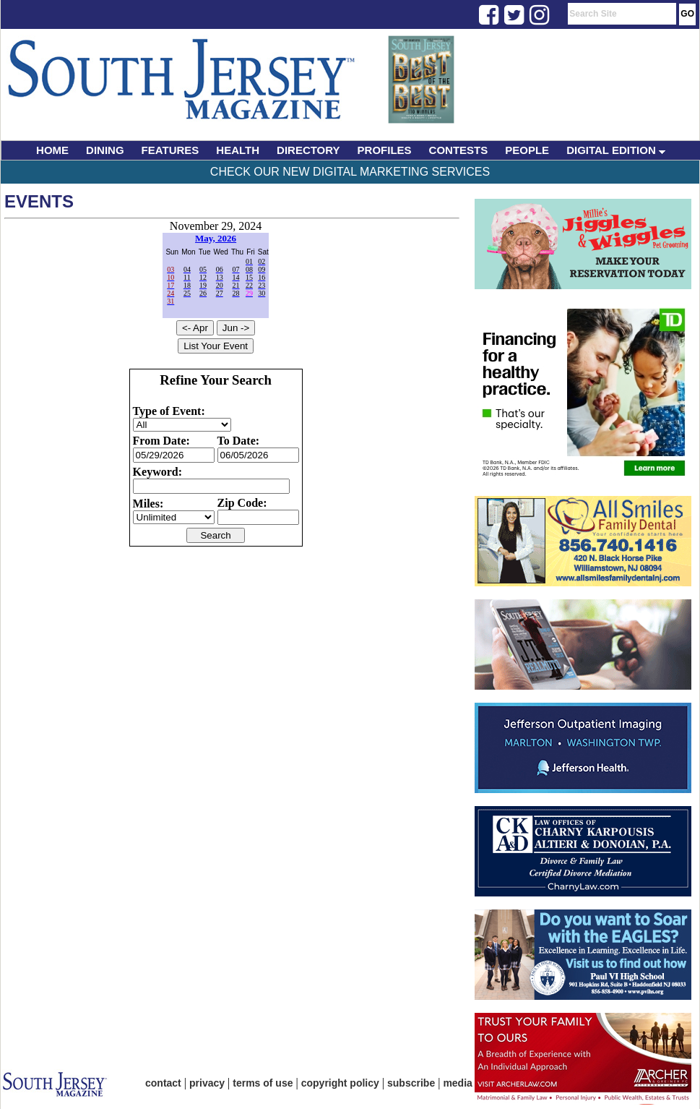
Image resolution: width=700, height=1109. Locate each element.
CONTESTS (458, 150)
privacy (207, 1083)
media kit (465, 1083)
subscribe (411, 1083)
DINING (105, 150)
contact (163, 1083)
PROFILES (385, 150)
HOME (52, 150)
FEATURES (170, 150)
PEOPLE (527, 150)
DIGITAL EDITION (615, 150)
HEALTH (237, 150)
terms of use (263, 1083)
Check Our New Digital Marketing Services (350, 172)
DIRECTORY (308, 150)
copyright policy (340, 1083)
